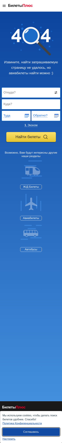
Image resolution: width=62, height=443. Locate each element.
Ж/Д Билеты (31, 186)
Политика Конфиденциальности (22, 423)
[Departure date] (16, 116)
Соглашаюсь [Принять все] (31, 431)
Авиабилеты (31, 218)
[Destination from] (31, 93)
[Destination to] (31, 104)
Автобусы (31, 249)
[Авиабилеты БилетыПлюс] (14, 408)
